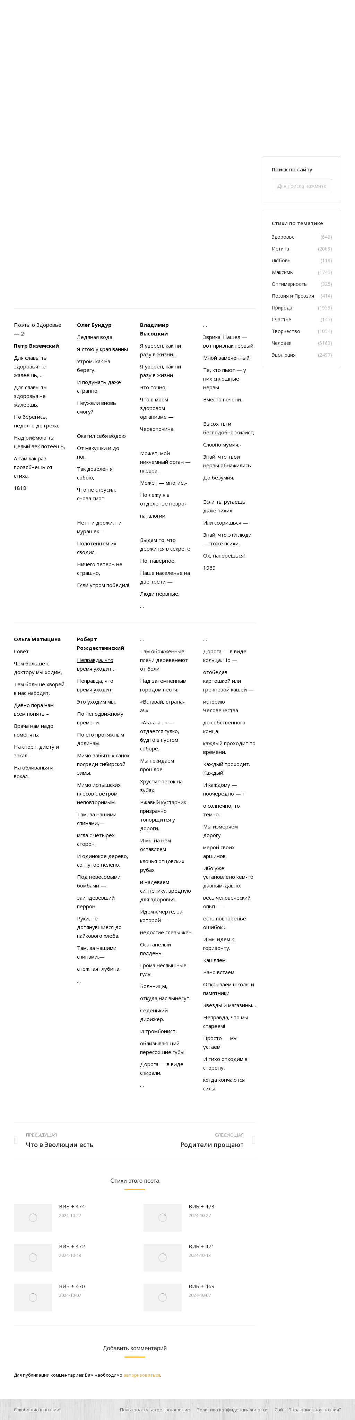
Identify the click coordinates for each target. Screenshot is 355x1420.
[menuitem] (155, 1409)
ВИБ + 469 (202, 1286)
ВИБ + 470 (72, 1286)
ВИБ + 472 (72, 1246)
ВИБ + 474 (72, 1206)
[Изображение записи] (33, 1218)
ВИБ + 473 (202, 1206)
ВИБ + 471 (202, 1246)
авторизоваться (141, 1375)
